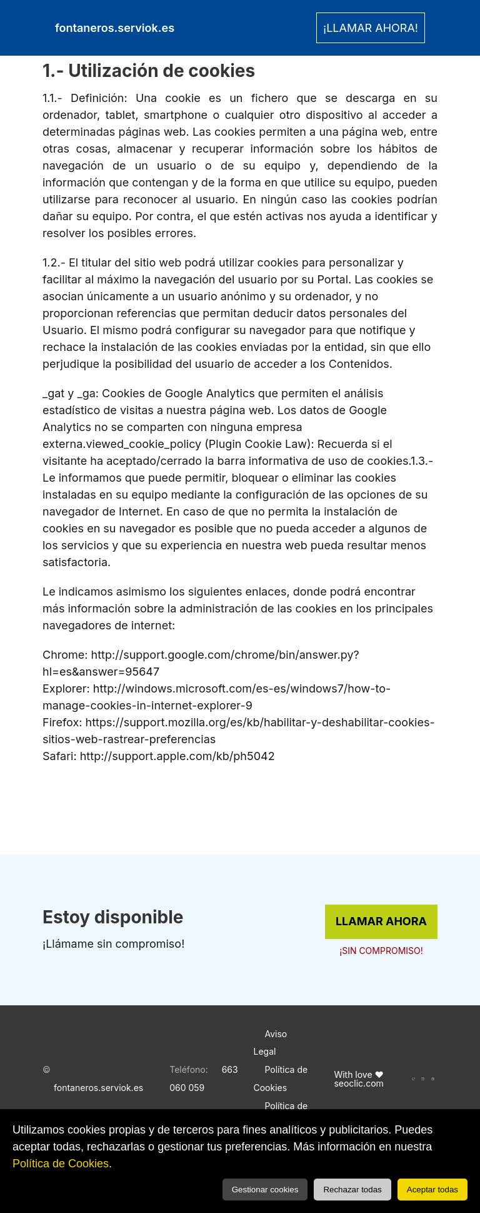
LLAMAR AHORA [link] (381, 921)
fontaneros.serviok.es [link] (114, 27)
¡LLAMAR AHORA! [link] (370, 27)
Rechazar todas (352, 1189)
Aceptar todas (432, 1189)
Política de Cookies (60, 1163)
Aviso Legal (270, 1042)
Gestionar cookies (265, 1189)
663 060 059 (203, 1078)
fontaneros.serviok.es (98, 1087)
